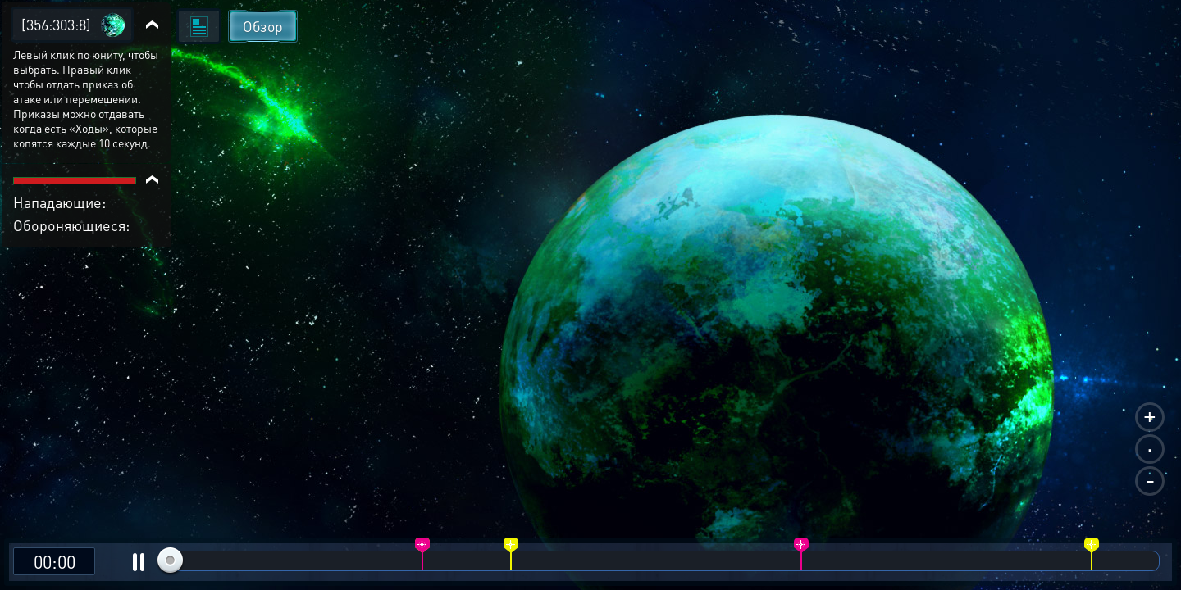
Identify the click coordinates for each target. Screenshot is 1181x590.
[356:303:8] (56, 24)
